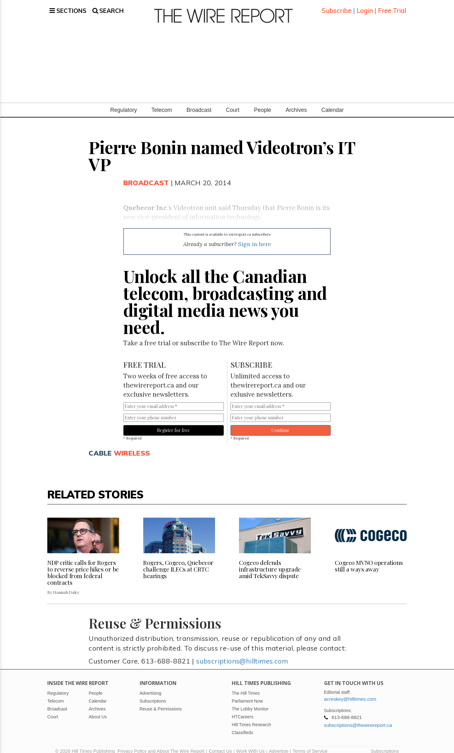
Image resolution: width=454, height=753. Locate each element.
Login (365, 8)
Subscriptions (385, 745)
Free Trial (392, 8)
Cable (100, 447)
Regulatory (123, 104)
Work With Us (250, 745)
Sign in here (254, 238)
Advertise (278, 745)
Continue (280, 425)
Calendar (332, 104)
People (262, 104)
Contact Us (220, 745)
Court (233, 104)
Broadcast (199, 104)
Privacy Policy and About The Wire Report (160, 745)
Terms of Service (310, 745)
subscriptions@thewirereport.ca (358, 719)
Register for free (173, 425)
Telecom (161, 104)
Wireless (132, 447)
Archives (296, 104)
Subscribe (337, 8)
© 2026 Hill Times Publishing (86, 745)
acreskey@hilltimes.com (350, 693)
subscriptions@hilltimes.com (242, 655)
